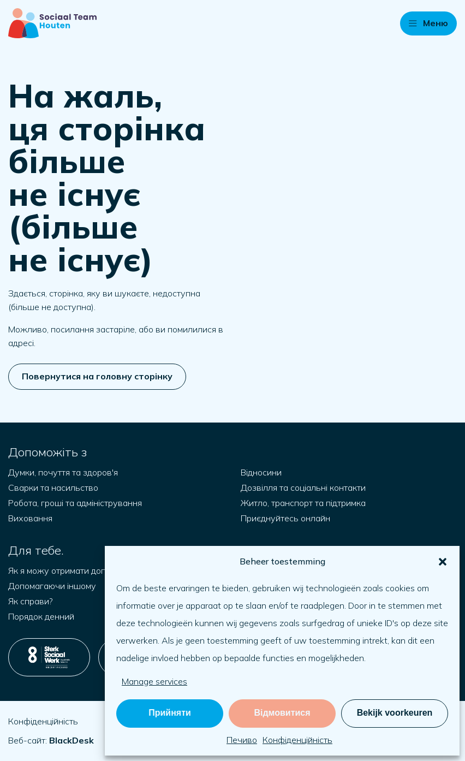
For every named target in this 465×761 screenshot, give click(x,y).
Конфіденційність (297, 739)
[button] (442, 561)
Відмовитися (282, 712)
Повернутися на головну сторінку (97, 376)
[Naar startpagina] (52, 23)
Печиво (241, 739)
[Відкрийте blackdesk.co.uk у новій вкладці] (71, 740)
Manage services (154, 681)
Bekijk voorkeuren (395, 712)
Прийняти (169, 712)
